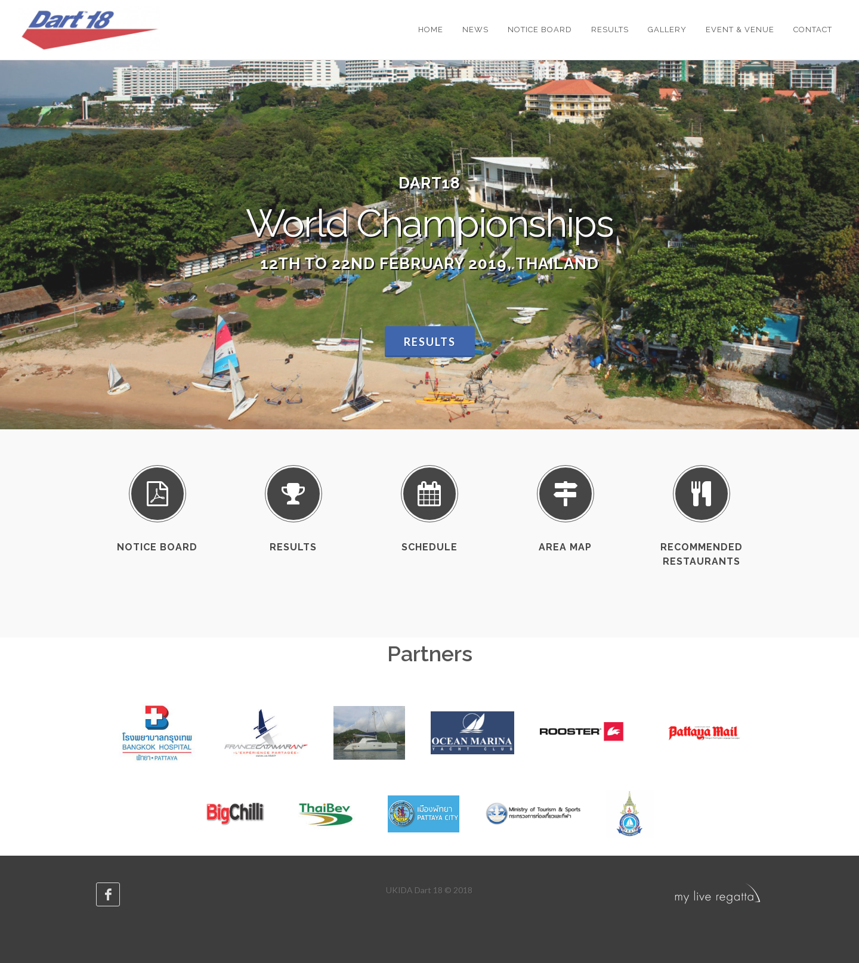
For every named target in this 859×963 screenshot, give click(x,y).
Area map (565, 547)
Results (430, 341)
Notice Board (157, 547)
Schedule (429, 547)
